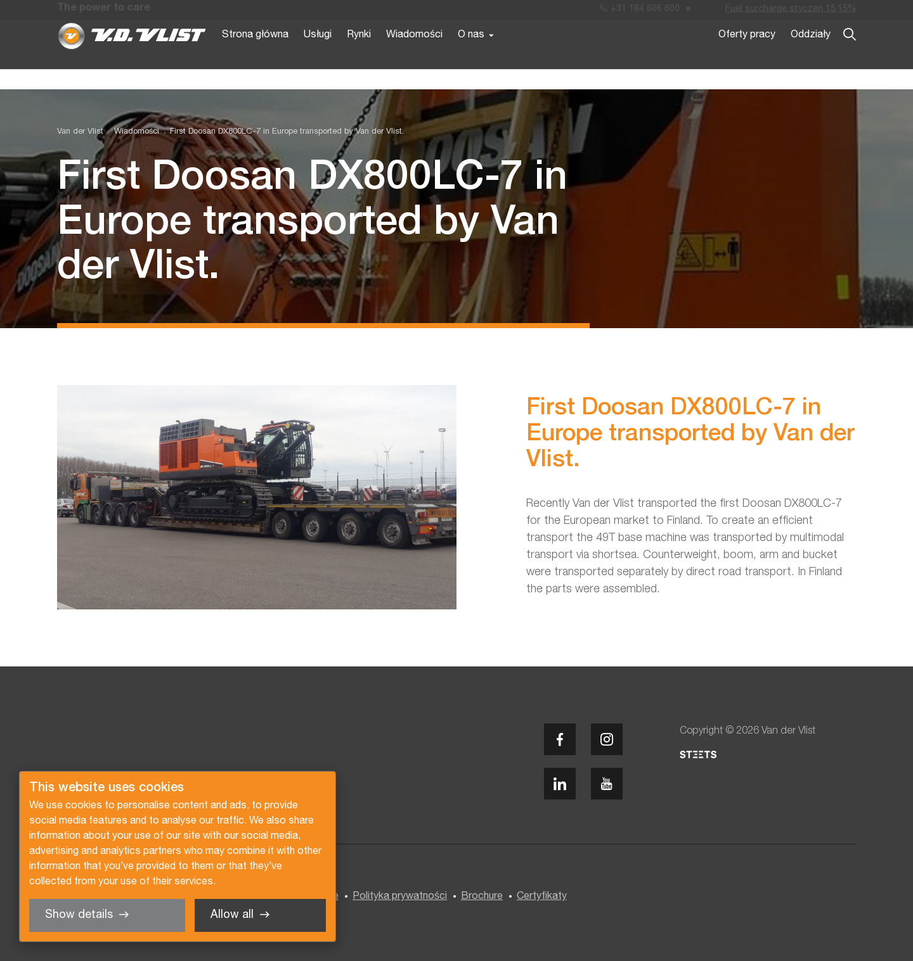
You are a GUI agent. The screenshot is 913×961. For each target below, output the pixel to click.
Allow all (232, 915)
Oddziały (811, 55)
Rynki (359, 55)
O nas (471, 55)
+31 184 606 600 (640, 12)
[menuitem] (131, 132)
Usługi (318, 55)
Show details (79, 915)
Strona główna (255, 55)
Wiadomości (414, 55)
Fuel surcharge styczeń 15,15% (790, 12)
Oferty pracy (746, 55)
